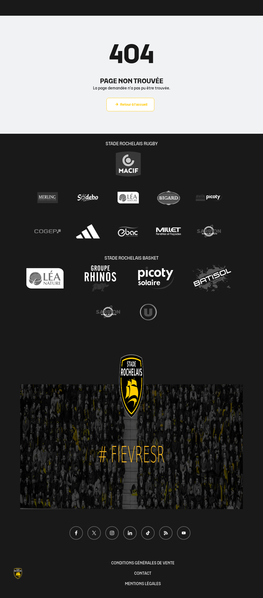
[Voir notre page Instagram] (112, 533)
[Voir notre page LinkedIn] (130, 533)
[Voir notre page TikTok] (148, 533)
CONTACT (142, 573)
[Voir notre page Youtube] (183, 533)
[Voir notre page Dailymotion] (166, 533)
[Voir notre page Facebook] (76, 533)
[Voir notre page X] (94, 533)
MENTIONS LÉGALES (143, 583)
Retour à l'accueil (133, 105)
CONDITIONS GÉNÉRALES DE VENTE (142, 563)
